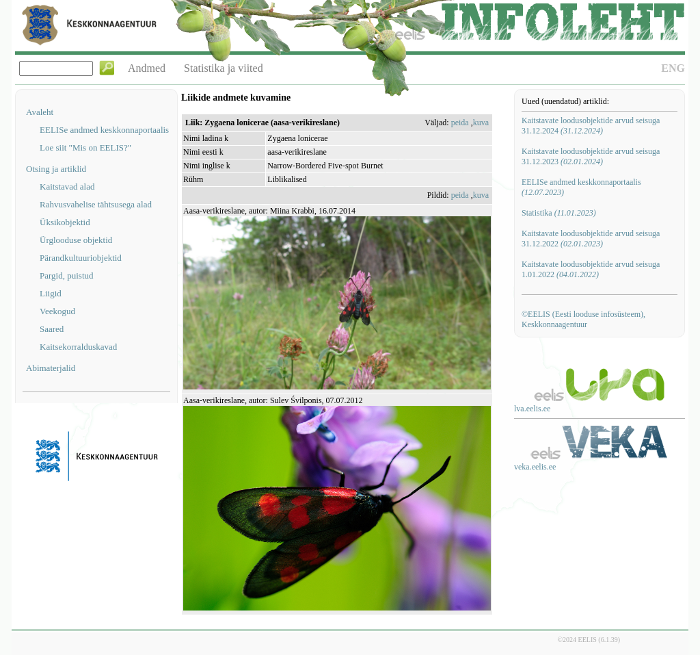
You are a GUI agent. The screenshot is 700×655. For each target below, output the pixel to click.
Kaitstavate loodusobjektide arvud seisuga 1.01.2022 (591, 269)
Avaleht (39, 112)
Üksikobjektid (65, 222)
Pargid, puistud (67, 275)
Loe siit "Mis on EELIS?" (85, 147)
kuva (481, 122)
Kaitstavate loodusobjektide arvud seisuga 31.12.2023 (591, 156)
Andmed (146, 68)
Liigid (51, 293)
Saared (52, 329)
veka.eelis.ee (535, 467)
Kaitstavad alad (67, 186)
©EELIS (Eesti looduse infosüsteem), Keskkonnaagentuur (583, 319)
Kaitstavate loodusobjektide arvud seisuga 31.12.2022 (591, 238)
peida (460, 122)
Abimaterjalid (50, 368)
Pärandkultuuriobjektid (81, 258)
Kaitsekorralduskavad (78, 347)
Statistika (559, 213)
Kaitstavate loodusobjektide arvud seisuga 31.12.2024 (591, 126)
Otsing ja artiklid (56, 169)
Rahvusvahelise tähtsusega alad (96, 204)
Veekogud (57, 311)
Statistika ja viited (223, 68)
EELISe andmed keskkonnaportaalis (104, 130)
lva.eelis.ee (532, 408)
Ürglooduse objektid (76, 240)
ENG (673, 68)
